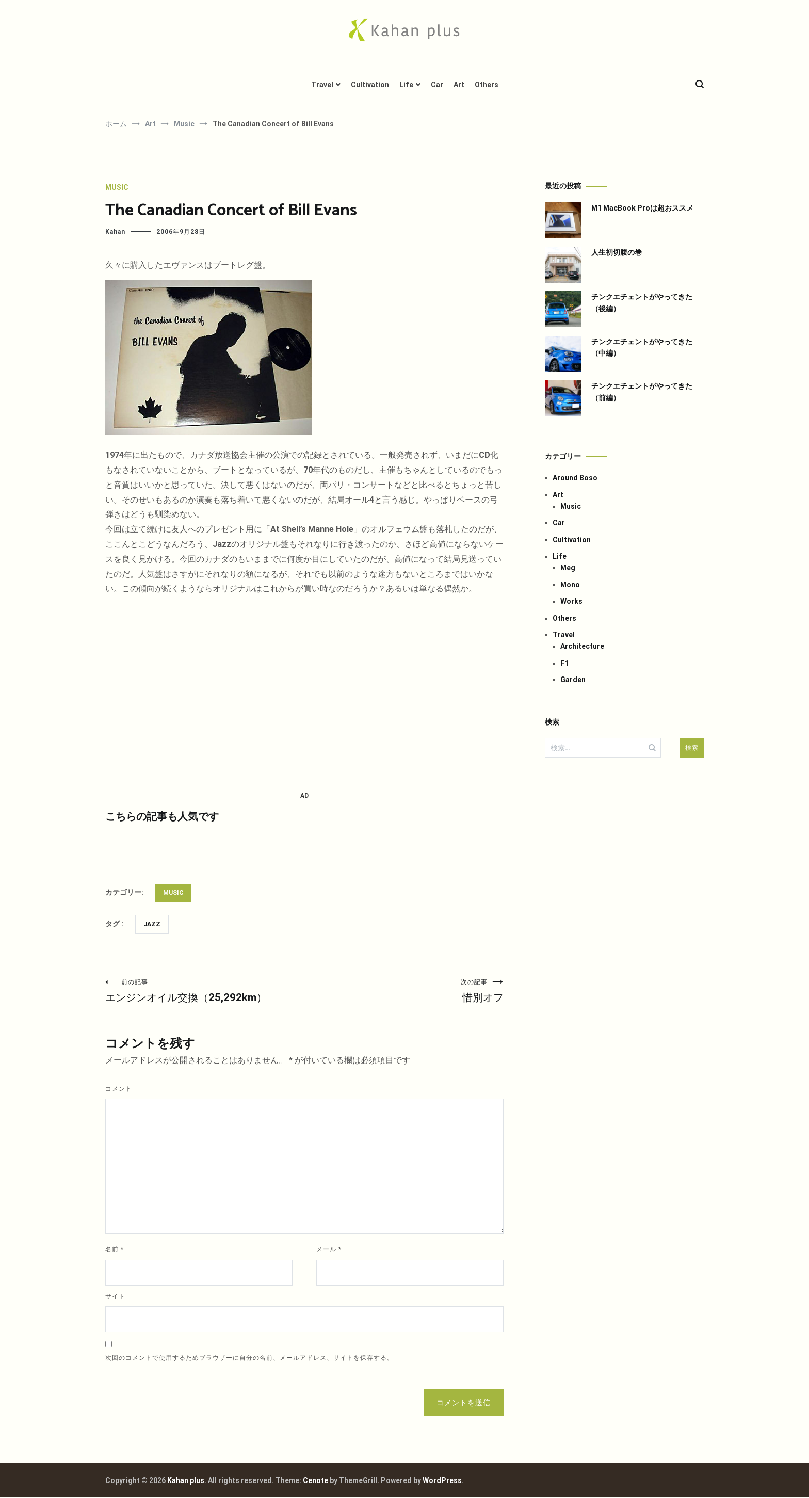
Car (437, 84)
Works (571, 601)
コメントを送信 (463, 1403)
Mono (570, 585)
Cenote (315, 1481)
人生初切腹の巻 (616, 252)
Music (116, 187)
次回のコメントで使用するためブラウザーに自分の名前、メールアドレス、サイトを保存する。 (249, 1358)
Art (459, 84)
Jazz (151, 924)
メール (329, 1249)
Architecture (582, 646)
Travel (322, 84)
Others (486, 84)
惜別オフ (404, 991)
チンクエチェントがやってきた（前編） (641, 391)
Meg (567, 567)
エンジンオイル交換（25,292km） (204, 991)
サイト (115, 1296)
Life (406, 84)
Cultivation (370, 84)
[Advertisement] (304, 693)
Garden (573, 679)
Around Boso (575, 478)
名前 (114, 1249)
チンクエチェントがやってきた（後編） (641, 302)
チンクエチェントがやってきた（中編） (641, 347)
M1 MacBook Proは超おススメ (642, 208)
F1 (564, 663)
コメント (118, 1089)
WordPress (442, 1481)
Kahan (115, 231)
